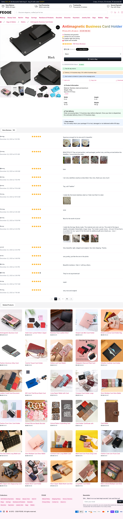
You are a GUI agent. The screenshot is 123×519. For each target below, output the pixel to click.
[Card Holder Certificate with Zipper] (87, 413)
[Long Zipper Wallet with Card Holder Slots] (61, 383)
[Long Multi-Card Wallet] (87, 473)
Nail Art (20, 17)
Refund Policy (46, 499)
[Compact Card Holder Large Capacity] (87, 383)
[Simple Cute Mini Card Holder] (87, 322)
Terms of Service (67, 499)
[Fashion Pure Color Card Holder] (11, 413)
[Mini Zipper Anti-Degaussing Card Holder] (11, 473)
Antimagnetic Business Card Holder (41, 22)
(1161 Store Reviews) (79, 44)
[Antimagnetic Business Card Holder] (11, 322)
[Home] (5, 12)
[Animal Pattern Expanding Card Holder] (61, 413)
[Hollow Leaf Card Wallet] (61, 353)
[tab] (9, 130)
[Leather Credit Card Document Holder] (11, 383)
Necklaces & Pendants (46, 17)
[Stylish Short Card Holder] (36, 473)
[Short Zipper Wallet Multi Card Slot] (61, 473)
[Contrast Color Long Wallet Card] (61, 443)
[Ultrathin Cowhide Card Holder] (112, 353)
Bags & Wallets (11, 22)
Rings (27, 17)
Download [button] (119, 80)
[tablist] (61, 130)
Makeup (2, 17)
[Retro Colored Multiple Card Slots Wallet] (112, 473)
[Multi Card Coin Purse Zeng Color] (87, 443)
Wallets (100, 17)
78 (67, 299)
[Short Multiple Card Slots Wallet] (112, 383)
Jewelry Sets (86, 17)
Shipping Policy (56, 499)
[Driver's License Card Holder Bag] (112, 322)
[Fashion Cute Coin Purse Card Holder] (112, 443)
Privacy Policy (46, 502)
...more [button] (66, 94)
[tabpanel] (61, 217)
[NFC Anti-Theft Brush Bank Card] (36, 383)
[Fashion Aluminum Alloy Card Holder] (11, 353)
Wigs (106, 17)
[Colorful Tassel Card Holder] (36, 353)
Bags (94, 17)
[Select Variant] (92, 54)
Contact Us (55, 502)
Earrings (34, 17)
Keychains (76, 17)
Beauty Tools (11, 17)
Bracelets (59, 17)
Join (120, 501)
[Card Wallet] (112, 413)
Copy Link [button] (92, 80)
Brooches (67, 17)
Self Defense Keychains (7, 499)
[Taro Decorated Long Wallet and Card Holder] (11, 443)
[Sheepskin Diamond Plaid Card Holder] (87, 353)
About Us (63, 502)
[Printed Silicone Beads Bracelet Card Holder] (36, 413)
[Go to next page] (71, 298)
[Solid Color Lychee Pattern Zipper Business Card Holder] (36, 322)
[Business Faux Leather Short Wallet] (61, 322)
